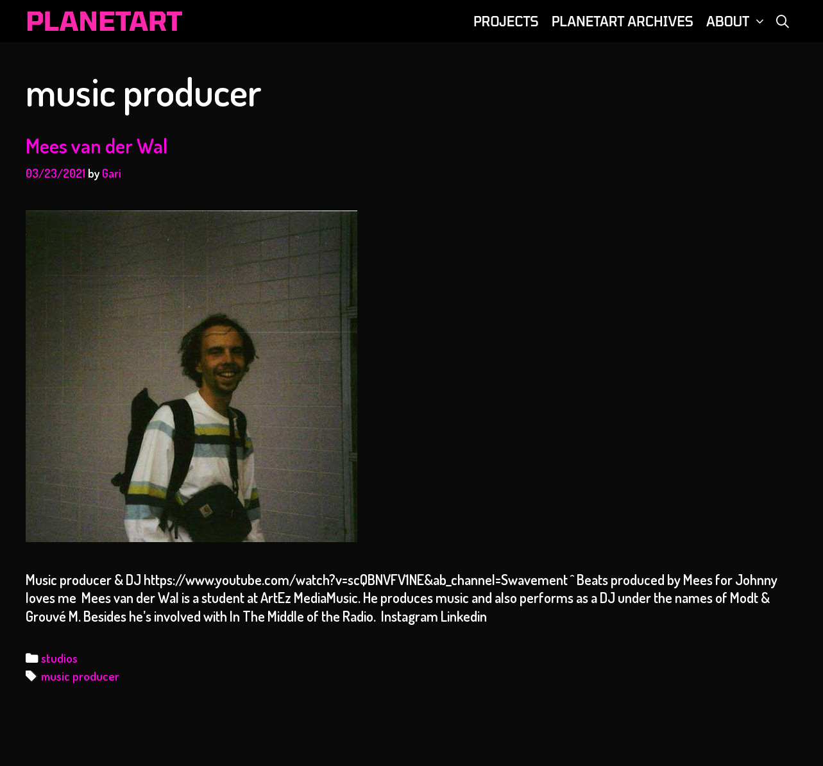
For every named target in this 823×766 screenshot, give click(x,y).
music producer (80, 675)
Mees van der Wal (96, 145)
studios (59, 658)
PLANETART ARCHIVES (622, 21)
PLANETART (104, 20)
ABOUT (737, 21)
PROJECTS (506, 21)
